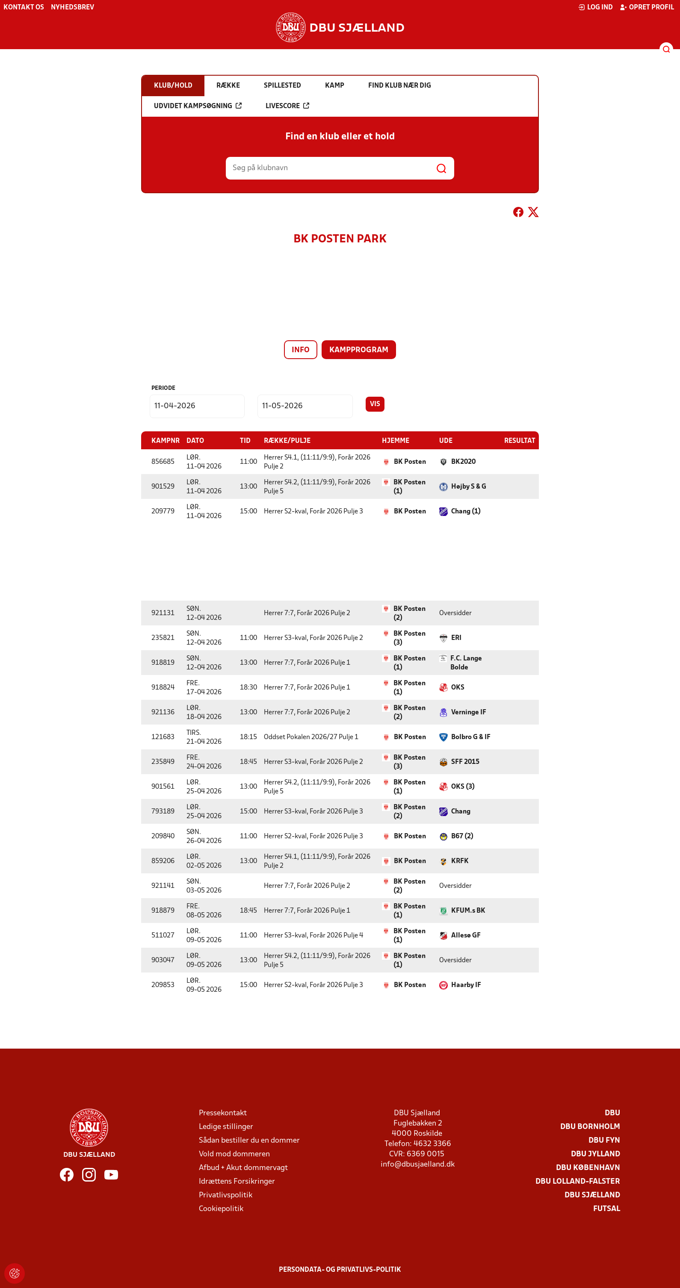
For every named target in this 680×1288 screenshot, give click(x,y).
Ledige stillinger (226, 1126)
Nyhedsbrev (72, 8)
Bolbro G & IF (471, 737)
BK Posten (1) (409, 486)
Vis (375, 404)
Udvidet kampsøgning (198, 106)
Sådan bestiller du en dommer (249, 1140)
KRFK (460, 861)
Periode (163, 388)
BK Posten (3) (409, 638)
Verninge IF (468, 712)
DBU (612, 1113)
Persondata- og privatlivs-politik (340, 1270)
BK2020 (463, 462)
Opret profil (647, 7)
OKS (457, 687)
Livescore (287, 106)
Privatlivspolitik (225, 1195)
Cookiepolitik (221, 1208)
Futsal (606, 1208)
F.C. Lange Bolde (466, 662)
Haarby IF (466, 985)
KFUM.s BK (468, 911)
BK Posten (410, 462)
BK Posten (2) (409, 613)
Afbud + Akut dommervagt (243, 1167)
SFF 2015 (465, 762)
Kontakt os (23, 8)
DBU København (588, 1167)
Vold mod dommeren (234, 1154)
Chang (460, 811)
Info (301, 350)
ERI (456, 638)
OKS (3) (463, 787)
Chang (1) (466, 511)
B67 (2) (462, 836)
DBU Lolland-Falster (577, 1181)
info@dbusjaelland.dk (418, 1164)
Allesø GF (466, 935)
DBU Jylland (595, 1154)
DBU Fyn (604, 1140)
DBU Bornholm (590, 1126)
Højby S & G (468, 486)
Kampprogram (358, 350)
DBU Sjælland (592, 1195)
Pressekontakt (223, 1113)
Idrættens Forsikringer (237, 1181)
